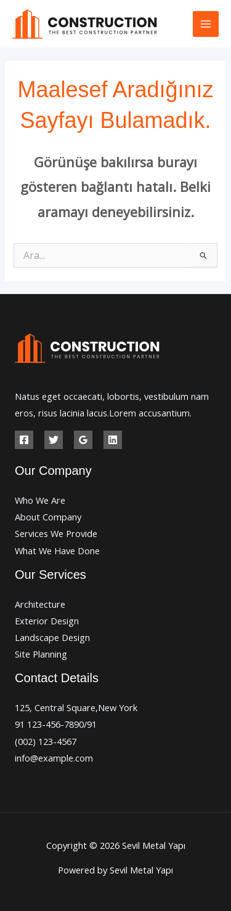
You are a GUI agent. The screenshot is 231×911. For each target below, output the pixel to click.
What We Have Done (57, 550)
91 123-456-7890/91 (56, 724)
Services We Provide (56, 533)
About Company (48, 517)
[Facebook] (24, 440)
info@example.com (54, 758)
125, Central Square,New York (76, 707)
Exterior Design (47, 621)
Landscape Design (52, 637)
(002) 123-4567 (45, 741)
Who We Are (40, 500)
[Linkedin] (112, 440)
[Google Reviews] (83, 440)
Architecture (40, 604)
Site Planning (41, 654)
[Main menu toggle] (206, 24)
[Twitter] (53, 440)
